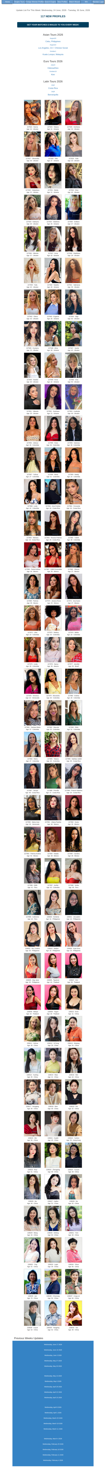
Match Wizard (74, 2)
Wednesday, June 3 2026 (53, 1355)
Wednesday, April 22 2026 (53, 1392)
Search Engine (50, 2)
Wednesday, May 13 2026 (53, 1376)
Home (7, 2)
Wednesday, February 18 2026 (53, 1449)
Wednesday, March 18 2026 (53, 1423)
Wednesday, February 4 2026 (53, 1460)
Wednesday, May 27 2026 (53, 1361)
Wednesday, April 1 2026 (53, 1413)
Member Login (98, 2)
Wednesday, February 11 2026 (53, 1455)
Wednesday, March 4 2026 (53, 1439)
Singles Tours (19, 2)
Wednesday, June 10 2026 (53, 1350)
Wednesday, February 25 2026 (53, 1444)
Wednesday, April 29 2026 (53, 1387)
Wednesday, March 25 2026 (53, 1418)
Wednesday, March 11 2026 (53, 1429)
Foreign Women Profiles (35, 2)
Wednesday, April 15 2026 (53, 1397)
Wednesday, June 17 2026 (53, 1344)
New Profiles (62, 2)
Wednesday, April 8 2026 (53, 1407)
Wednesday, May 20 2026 (53, 1366)
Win (86, 2)
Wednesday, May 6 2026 (53, 1381)
